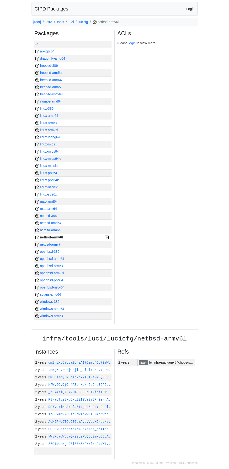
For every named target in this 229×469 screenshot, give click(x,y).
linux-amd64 (46, 116)
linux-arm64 (46, 123)
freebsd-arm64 (48, 80)
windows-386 (47, 302)
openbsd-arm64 (49, 266)
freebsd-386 (46, 65)
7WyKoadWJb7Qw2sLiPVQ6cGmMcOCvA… (79, 436)
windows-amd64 (49, 309)
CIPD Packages (51, 8)
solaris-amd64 (48, 294)
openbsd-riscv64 (50, 287)
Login (190, 9)
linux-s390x (46, 194)
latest (143, 362)
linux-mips (45, 144)
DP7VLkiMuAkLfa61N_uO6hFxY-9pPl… (79, 407)
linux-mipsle (46, 166)
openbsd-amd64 (49, 259)
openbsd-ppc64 (49, 280)
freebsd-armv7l (48, 87)
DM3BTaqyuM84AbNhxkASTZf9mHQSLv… (79, 377)
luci (71, 22)
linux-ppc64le (47, 180)
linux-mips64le (48, 158)
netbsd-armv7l (48, 244)
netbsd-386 (46, 216)
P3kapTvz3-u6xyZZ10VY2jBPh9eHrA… (79, 399)
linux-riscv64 (47, 187)
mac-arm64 (46, 209)
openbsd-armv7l (49, 273)
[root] (37, 22)
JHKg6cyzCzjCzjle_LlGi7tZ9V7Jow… (79, 370)
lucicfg (83, 22)
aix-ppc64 (45, 51)
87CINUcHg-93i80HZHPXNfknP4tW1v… (79, 444)
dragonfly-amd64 (50, 58)
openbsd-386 (47, 251)
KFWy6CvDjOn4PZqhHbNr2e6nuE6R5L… (79, 384)
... (36, 451)
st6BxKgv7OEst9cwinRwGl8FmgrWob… (79, 414)
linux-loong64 (47, 137)
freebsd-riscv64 (49, 94)
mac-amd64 (46, 201)
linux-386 (44, 108)
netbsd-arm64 (48, 230)
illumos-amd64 (48, 101)
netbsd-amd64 (48, 223)
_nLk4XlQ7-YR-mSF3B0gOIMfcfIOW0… (79, 392)
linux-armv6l (46, 130)
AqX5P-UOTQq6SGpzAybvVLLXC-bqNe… (79, 421)
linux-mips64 (47, 151)
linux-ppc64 (46, 173)
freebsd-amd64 (49, 73)
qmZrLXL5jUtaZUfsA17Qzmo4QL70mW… (80, 362)
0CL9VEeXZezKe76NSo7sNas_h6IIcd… (79, 429)
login (132, 43)
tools (60, 22)
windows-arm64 (49, 316)
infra (49, 22)
